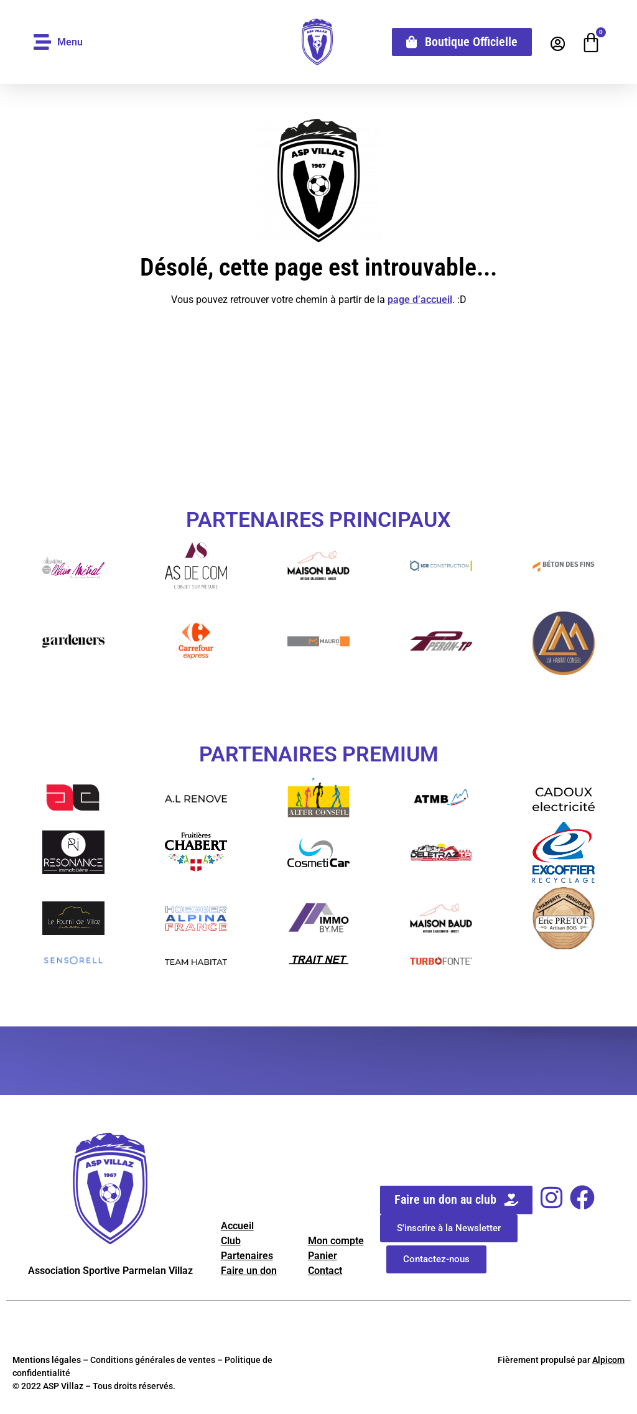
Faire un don (249, 1271)
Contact (325, 1271)
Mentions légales (46, 1360)
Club (231, 1241)
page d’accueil (420, 299)
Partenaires (247, 1256)
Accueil (237, 1226)
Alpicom (608, 1360)
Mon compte (336, 1241)
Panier (322, 1256)
